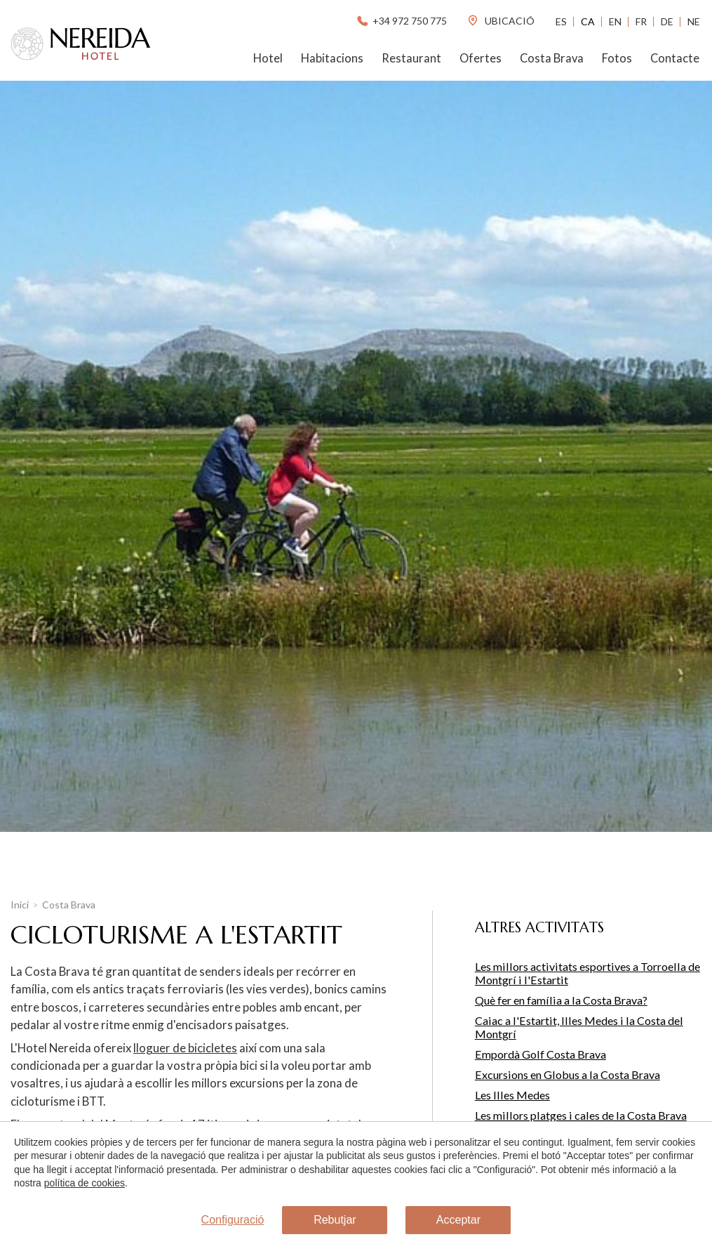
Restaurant (411, 58)
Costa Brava (552, 58)
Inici (20, 905)
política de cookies (84, 1183)
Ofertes (480, 58)
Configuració (232, 1220)
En (615, 21)
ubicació (500, 21)
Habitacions (332, 58)
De (667, 21)
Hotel (268, 58)
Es (561, 21)
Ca (588, 21)
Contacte (674, 58)
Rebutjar (335, 1220)
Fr (641, 21)
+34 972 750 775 (401, 21)
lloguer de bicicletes (185, 1047)
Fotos (617, 58)
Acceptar (458, 1220)
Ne (693, 21)
